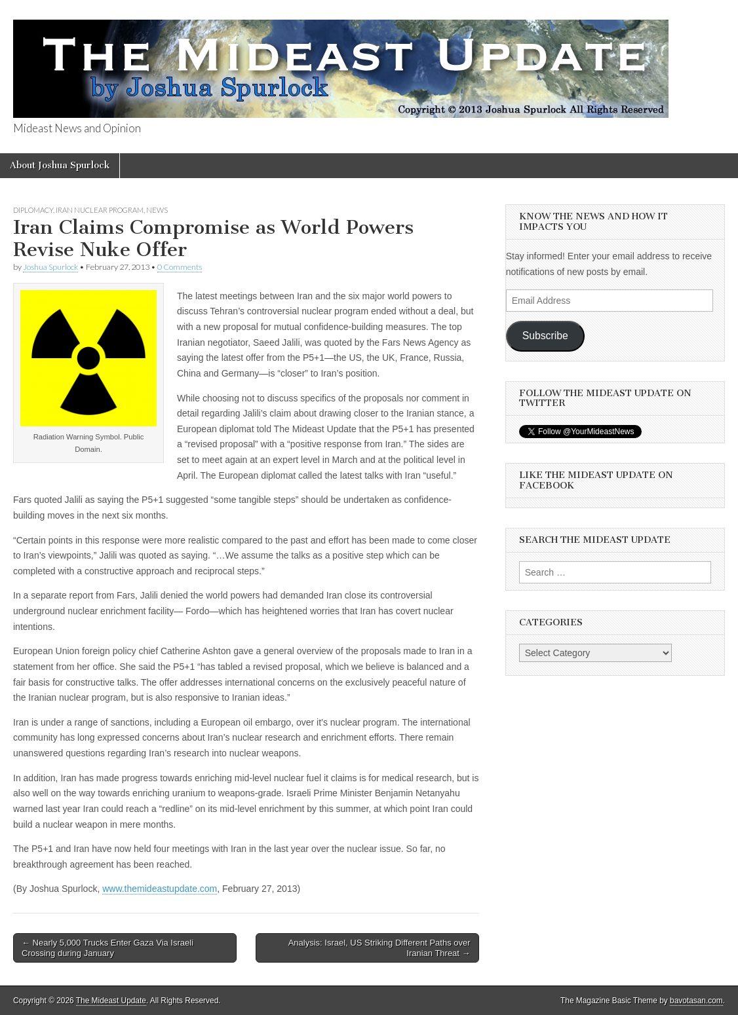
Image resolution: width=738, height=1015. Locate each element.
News (157, 210)
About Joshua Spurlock (59, 165)
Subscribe (545, 335)
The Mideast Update (111, 1000)
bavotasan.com (696, 1000)
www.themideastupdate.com (159, 888)
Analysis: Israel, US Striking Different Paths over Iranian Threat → (379, 948)
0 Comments (179, 267)
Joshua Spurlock (50, 267)
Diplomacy (33, 210)
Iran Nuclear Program (100, 210)
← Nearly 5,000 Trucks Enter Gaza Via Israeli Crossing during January (107, 948)
